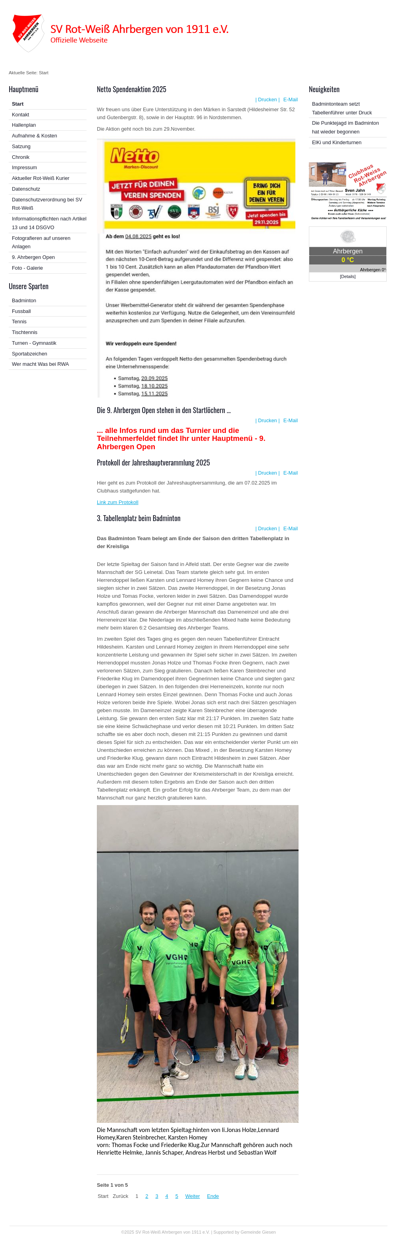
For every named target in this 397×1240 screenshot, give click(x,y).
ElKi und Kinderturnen (337, 142)
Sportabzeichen (29, 354)
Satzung (21, 146)
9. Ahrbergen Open (33, 257)
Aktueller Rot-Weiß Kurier (40, 178)
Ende (213, 1196)
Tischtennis (24, 332)
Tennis (19, 321)
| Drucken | (267, 99)
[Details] (348, 276)
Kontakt (20, 115)
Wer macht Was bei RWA (40, 364)
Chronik (20, 157)
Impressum (24, 167)
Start (17, 104)
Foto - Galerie (27, 268)
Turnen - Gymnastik (34, 343)
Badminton (24, 300)
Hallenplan (24, 125)
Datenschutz (26, 189)
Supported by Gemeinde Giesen (245, 1232)
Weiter (192, 1196)
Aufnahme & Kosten (34, 136)
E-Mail (290, 99)
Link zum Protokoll (118, 502)
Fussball (21, 311)
